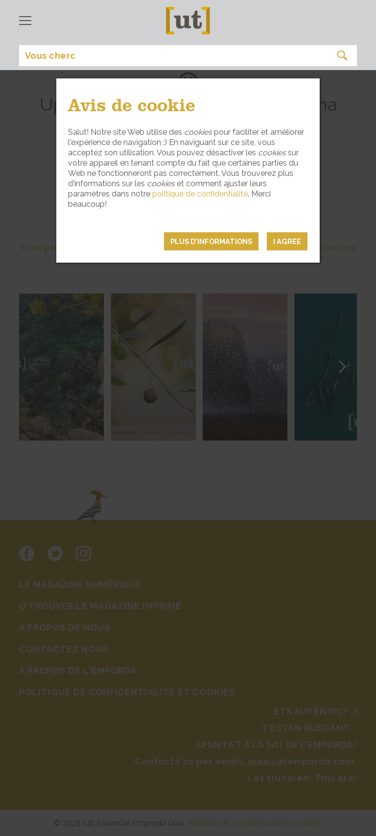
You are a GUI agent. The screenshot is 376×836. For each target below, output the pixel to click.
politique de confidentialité (200, 193)
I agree (287, 241)
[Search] (188, 55)
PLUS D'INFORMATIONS (211, 241)
